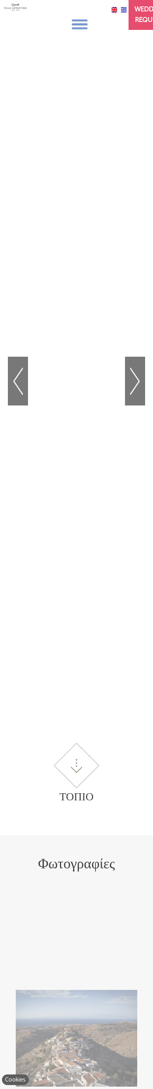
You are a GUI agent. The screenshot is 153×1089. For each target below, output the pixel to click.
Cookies (15, 1079)
